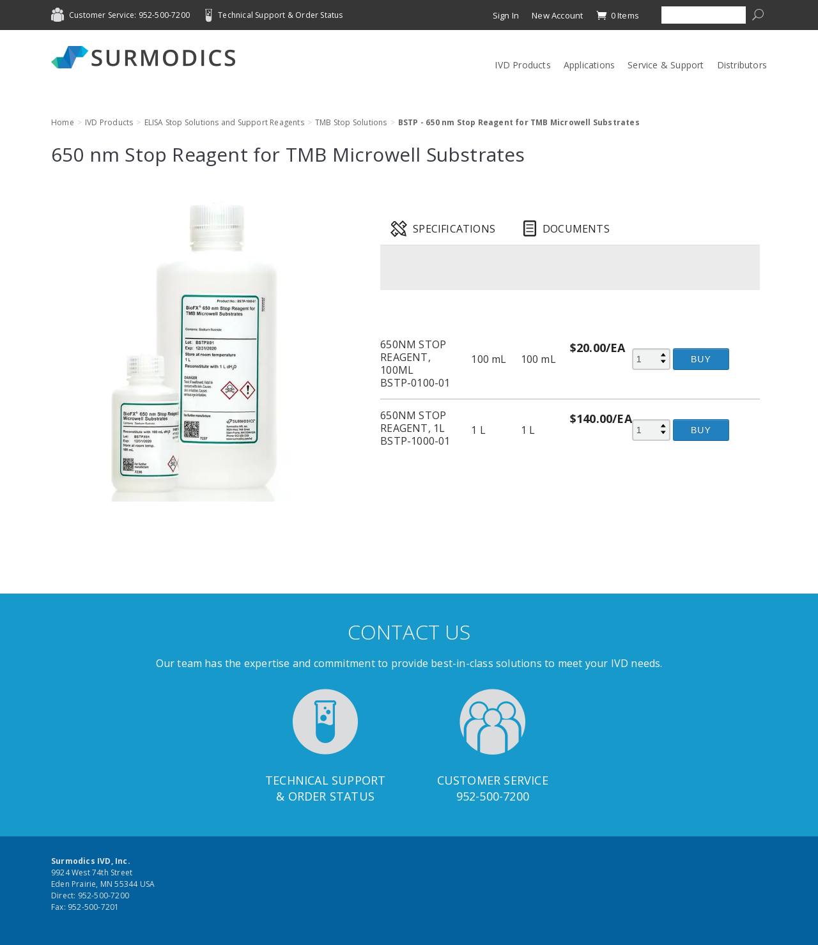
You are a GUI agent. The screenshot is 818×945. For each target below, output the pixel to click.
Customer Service (492, 780)
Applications (589, 65)
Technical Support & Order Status (280, 15)
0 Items (617, 15)
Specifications (454, 229)
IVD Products (522, 65)
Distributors (742, 65)
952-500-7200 (492, 796)
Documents (576, 229)
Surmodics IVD (147, 57)
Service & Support (666, 65)
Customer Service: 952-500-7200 (129, 15)
